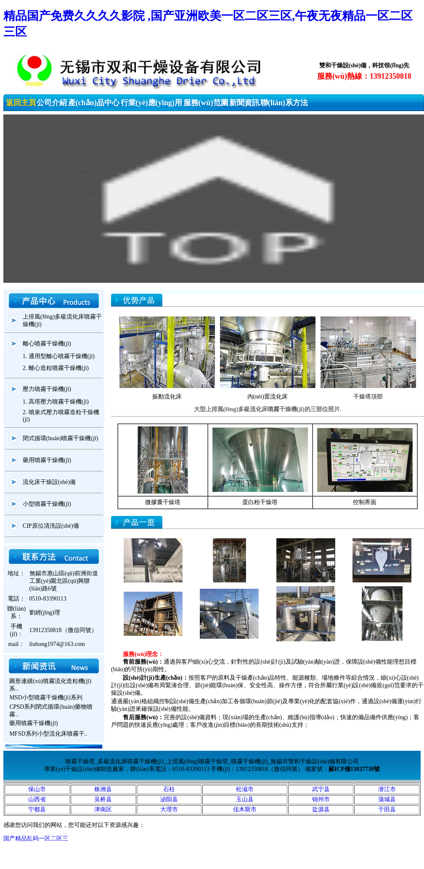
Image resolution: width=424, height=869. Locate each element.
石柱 (169, 789)
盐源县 (321, 809)
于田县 (387, 809)
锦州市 (321, 799)
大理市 (169, 809)
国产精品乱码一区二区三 (35, 838)
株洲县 (103, 789)
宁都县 (37, 809)
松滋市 (245, 789)
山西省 (37, 799)
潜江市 (387, 789)
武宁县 (321, 789)
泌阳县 (169, 799)
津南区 (103, 809)
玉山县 (245, 799)
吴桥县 (103, 799)
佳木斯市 (245, 809)
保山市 (37, 789)
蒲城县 (387, 799)
